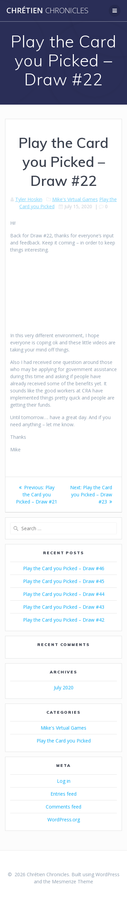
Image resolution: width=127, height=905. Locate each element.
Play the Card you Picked (64, 740)
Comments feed (63, 806)
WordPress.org (63, 819)
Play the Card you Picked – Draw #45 (63, 581)
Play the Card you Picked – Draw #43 (63, 607)
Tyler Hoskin (28, 199)
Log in (63, 781)
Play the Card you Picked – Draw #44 (63, 594)
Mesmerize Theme (72, 881)
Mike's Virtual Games (75, 199)
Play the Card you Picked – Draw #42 (63, 620)
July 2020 (63, 687)
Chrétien (47, 10)
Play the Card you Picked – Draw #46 (63, 568)
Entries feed (63, 794)
